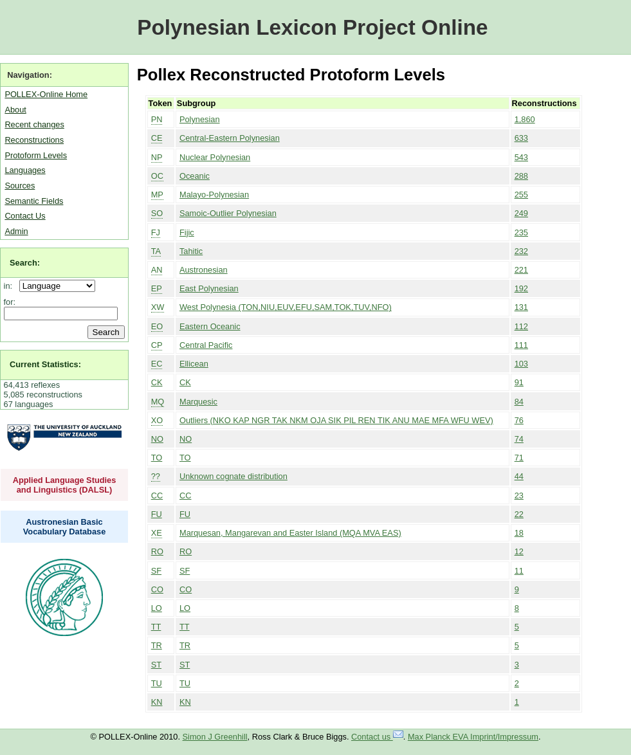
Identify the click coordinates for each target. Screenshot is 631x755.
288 (521, 176)
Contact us (377, 736)
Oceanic (194, 176)
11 (519, 571)
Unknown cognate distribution (233, 476)
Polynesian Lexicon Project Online (312, 27)
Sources (20, 185)
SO (157, 213)
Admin (16, 231)
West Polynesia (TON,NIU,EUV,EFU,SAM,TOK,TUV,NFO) (285, 307)
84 (519, 401)
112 (521, 326)
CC (157, 495)
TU (156, 683)
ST (156, 664)
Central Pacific (206, 345)
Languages (25, 170)
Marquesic (198, 401)
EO (157, 326)
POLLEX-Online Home (46, 94)
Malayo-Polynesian (214, 194)
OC (157, 176)
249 (521, 213)
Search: (25, 263)
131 (521, 307)
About (15, 109)
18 (519, 533)
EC (157, 363)
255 (521, 194)
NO (157, 439)
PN (157, 119)
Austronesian (203, 270)
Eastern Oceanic (210, 326)
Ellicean (193, 363)
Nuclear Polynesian (214, 157)
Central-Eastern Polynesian (229, 138)
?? (155, 476)
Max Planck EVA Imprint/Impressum (473, 736)
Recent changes (34, 124)
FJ (155, 232)
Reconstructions (34, 140)
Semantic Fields (34, 201)
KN (157, 702)
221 (521, 270)
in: (10, 286)
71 (519, 457)
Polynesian (199, 119)
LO (156, 608)
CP (157, 345)
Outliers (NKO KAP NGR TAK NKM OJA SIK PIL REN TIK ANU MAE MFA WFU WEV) (336, 420)
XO (157, 420)
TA (156, 251)
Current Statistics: (45, 364)
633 (521, 138)
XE (156, 533)
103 (521, 363)
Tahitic (191, 251)
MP (157, 194)
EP (156, 288)
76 (519, 420)
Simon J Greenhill (215, 736)
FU (156, 514)
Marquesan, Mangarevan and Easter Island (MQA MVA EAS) (290, 533)
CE (157, 138)
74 (519, 439)
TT (156, 627)
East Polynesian (209, 288)
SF (156, 571)
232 (521, 251)
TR (156, 645)
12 (519, 551)
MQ (158, 401)
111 (521, 345)
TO (157, 457)
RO (157, 551)
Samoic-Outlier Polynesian (228, 213)
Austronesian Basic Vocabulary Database (64, 526)
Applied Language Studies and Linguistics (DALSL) (64, 485)
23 (519, 495)
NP (157, 157)
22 (519, 514)
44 (519, 476)
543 (521, 157)
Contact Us (25, 216)
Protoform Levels (36, 155)
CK (157, 382)
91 (519, 382)
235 (521, 232)
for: (10, 302)
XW (158, 307)
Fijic (186, 232)
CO (157, 589)
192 (521, 288)
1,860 (525, 119)
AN (157, 270)
